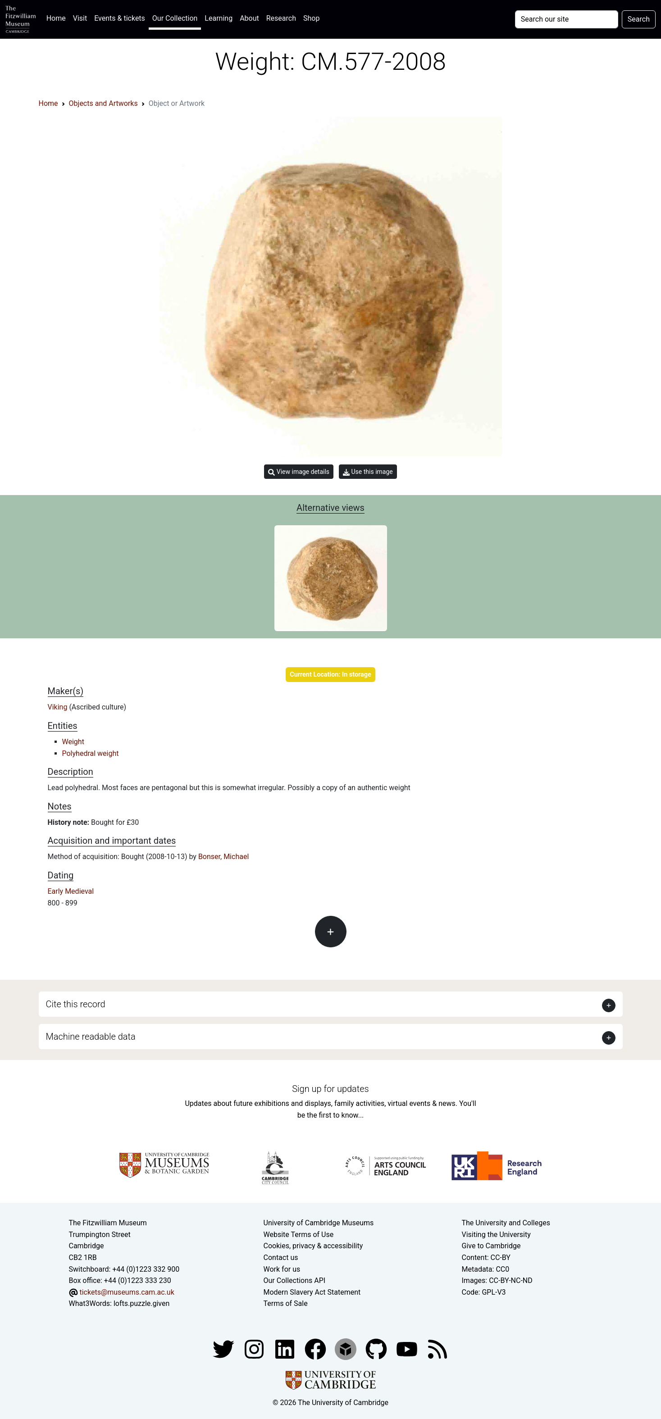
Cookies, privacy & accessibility (313, 1246)
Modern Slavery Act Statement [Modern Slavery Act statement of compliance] (312, 1292)
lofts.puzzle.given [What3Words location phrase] (141, 1303)
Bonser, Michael (223, 856)
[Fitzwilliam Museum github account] (377, 1348)
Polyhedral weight (90, 753)
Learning (218, 18)
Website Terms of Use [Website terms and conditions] (299, 1234)
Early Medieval (71, 891)
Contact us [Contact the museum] (281, 1257)
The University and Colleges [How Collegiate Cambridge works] (506, 1223)
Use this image (368, 472)
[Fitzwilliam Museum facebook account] (285, 1348)
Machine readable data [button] (91, 1036)
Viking (58, 707)
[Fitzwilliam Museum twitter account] (224, 1348)
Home (57, 17)
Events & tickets (119, 18)
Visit (80, 18)
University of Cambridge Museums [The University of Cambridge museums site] (319, 1223)
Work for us (282, 1269)
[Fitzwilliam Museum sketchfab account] (346, 1348)
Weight (73, 741)
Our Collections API (295, 1280)
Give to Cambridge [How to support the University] (491, 1246)
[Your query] (566, 19)
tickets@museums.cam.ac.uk (126, 1292)
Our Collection (174, 18)
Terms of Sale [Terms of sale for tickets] (286, 1303)
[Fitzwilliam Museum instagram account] (255, 1348)
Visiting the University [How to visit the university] (496, 1234)
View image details (298, 472)
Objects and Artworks (103, 103)
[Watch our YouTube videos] (407, 1348)
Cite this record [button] (75, 1004)
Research (281, 18)
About (249, 18)
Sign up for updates (330, 1088)
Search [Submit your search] (639, 19)
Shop (311, 18)
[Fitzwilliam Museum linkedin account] (316, 1348)
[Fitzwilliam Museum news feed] (437, 1348)
